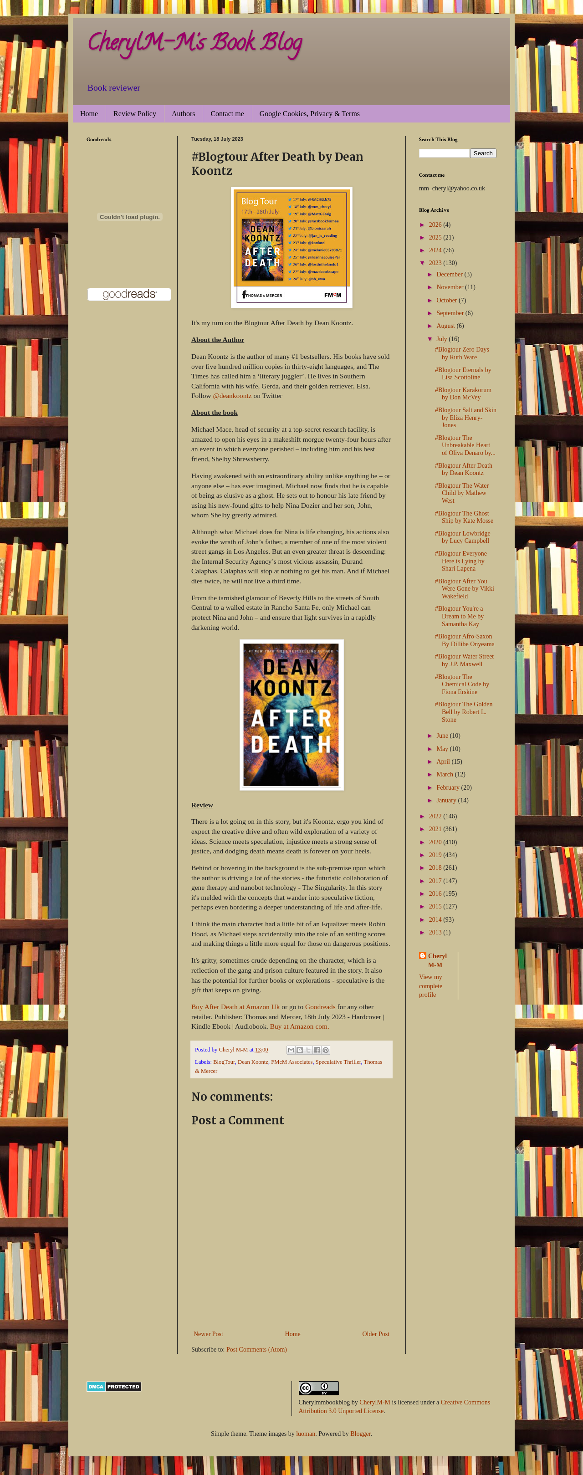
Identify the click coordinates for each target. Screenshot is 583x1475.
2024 (436, 250)
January (447, 800)
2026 (436, 224)
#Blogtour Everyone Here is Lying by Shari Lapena (461, 561)
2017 (436, 881)
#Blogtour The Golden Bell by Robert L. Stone (464, 712)
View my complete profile (430, 986)
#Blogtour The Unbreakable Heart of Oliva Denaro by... (465, 445)
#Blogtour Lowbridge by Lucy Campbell (463, 537)
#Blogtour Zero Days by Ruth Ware (462, 353)
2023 (436, 263)
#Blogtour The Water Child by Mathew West (462, 493)
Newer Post (208, 1334)
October (447, 300)
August (446, 325)
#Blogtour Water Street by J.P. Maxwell (464, 660)
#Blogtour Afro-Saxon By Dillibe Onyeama (465, 640)
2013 (436, 932)
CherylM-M (374, 1402)
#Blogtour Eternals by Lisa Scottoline (463, 374)
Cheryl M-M (437, 961)
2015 (436, 906)
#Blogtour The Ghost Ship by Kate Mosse (464, 517)
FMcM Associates (291, 1062)
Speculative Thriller (338, 1062)
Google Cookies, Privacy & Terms (310, 113)
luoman (305, 1433)
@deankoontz (232, 395)
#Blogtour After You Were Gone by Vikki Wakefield (464, 589)
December (450, 274)
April (443, 761)
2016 (436, 893)
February (448, 787)
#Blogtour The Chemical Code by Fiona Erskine (462, 685)
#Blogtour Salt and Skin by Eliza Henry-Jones (465, 418)
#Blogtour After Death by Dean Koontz (463, 469)
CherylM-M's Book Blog (194, 45)
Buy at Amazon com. (299, 1026)
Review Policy (134, 113)
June (443, 735)
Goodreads (320, 1007)
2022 (436, 816)
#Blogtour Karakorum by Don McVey (463, 394)
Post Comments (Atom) (256, 1349)
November (450, 287)
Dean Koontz (253, 1062)
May (443, 748)
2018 (436, 867)
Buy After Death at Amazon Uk (236, 1007)
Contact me (227, 113)
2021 (436, 829)
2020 (436, 842)
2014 (436, 919)
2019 (436, 855)
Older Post (376, 1334)
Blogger (360, 1433)
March (445, 774)
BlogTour (224, 1062)
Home (89, 113)
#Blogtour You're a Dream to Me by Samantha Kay (459, 616)
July (442, 339)
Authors (183, 113)
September (450, 313)
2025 (436, 237)
